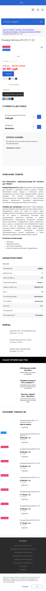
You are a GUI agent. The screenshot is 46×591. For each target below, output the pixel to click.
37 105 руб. (32, 495)
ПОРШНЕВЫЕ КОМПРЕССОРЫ (23, 552)
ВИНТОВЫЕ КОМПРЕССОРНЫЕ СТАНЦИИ (23, 549)
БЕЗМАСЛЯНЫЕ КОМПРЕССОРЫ (23, 556)
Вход (2, 12)
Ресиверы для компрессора (24, 29)
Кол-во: (5, 79)
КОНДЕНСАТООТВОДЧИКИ (23, 573)
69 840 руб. (32, 438)
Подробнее (24, 427)
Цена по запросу (25, 424)
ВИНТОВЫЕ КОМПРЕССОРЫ (23, 545)
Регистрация (9, 12)
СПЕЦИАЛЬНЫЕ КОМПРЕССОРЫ (23, 563)
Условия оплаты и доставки (13, 94)
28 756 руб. (32, 467)
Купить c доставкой (39, 117)
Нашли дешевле (14, 84)
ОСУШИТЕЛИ (23, 566)
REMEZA (40, 268)
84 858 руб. (32, 453)
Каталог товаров (23, 21)
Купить (9, 74)
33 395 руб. (32, 481)
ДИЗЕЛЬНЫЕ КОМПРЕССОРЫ (23, 559)
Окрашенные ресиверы (10, 32)
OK (37, 586)
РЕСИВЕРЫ (23, 570)
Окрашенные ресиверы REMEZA (30, 32)
